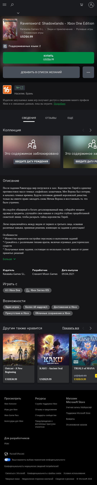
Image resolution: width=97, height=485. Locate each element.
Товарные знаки (12, 479)
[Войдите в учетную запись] (91, 5)
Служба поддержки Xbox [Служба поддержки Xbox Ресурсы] (46, 403)
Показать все (70, 328)
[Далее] (90, 130)
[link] (18, 358)
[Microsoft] (48, 3)
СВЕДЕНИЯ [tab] (29, 118)
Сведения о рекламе (65, 479)
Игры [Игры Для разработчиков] (6, 443)
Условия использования (74, 473)
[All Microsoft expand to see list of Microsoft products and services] (4, 5)
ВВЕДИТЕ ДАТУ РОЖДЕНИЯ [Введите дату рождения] (31, 161)
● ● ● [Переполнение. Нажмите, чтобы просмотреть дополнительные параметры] (88, 72)
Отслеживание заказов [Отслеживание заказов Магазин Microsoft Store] (76, 424)
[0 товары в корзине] (82, 5)
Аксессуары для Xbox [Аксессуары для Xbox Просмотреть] (13, 421)
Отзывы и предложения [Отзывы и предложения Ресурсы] (46, 409)
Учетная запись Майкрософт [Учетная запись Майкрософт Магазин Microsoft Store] (79, 407)
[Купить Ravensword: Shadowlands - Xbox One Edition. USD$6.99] (48, 58)
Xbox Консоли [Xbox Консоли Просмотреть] (10, 403)
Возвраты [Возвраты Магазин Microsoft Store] (70, 419)
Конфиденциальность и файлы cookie (44, 473)
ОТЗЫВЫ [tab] (50, 118)
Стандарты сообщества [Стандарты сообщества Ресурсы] (45, 415)
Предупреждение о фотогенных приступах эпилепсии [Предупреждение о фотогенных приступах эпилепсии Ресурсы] (45, 424)
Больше (9, 259)
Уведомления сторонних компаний (37, 479)
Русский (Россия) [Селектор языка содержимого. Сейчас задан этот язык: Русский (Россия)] (17, 453)
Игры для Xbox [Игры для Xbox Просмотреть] (10, 409)
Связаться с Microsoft (15, 473)
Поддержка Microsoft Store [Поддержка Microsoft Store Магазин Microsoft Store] (78, 413)
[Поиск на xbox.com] (13, 5)
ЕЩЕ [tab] (70, 118)
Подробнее (59, 103)
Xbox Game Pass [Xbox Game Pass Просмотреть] (11, 415)
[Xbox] (9, 13)
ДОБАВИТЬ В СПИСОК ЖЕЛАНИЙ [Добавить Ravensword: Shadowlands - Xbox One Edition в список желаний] (41, 72)
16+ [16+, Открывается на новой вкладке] (19, 87)
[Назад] (83, 130)
